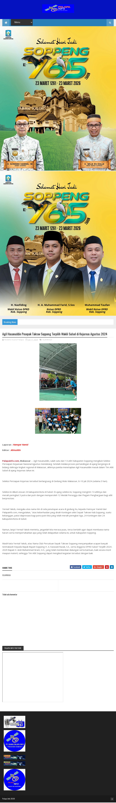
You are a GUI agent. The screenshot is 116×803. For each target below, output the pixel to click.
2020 (13, 799)
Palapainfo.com (10, 461)
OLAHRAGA (47, 340)
